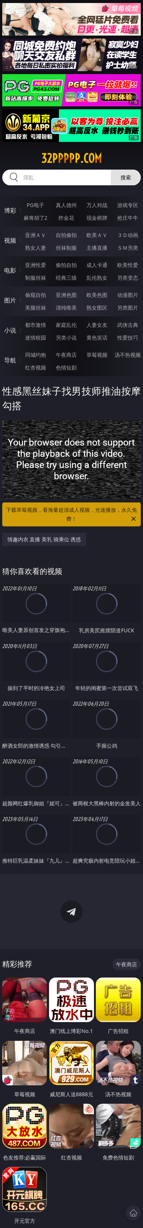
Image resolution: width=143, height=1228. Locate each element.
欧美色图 (96, 294)
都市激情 (35, 324)
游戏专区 (127, 205)
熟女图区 (96, 307)
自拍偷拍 (66, 234)
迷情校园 (35, 337)
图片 (10, 300)
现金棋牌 (96, 217)
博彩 (10, 210)
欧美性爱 (127, 264)
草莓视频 (96, 354)
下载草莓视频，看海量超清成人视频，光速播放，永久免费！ (71, 514)
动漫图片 (127, 294)
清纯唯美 (66, 307)
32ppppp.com (71, 158)
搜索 (126, 177)
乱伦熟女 (96, 277)
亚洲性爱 (35, 264)
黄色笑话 (96, 337)
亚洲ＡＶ (35, 234)
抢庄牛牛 (127, 217)
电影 (10, 270)
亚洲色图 (66, 294)
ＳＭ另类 (127, 247)
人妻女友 (96, 324)
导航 (10, 360)
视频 (10, 240)
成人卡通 (96, 264)
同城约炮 (35, 354)
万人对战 (96, 205)
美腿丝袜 (35, 307)
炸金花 (66, 217)
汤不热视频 (128, 354)
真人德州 (66, 205)
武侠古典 (127, 324)
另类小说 (66, 337)
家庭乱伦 (66, 324)
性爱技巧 (127, 337)
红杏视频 (35, 367)
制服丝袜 (35, 277)
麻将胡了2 (36, 217)
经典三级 (66, 277)
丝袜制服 (66, 247)
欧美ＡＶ (96, 234)
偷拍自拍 (66, 264)
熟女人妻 (35, 247)
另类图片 (127, 307)
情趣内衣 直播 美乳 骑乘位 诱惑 (44, 539)
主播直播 (96, 247)
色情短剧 (66, 367)
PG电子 (35, 205)
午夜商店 (66, 354)
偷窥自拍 (35, 294)
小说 (10, 330)
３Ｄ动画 (127, 234)
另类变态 (127, 277)
